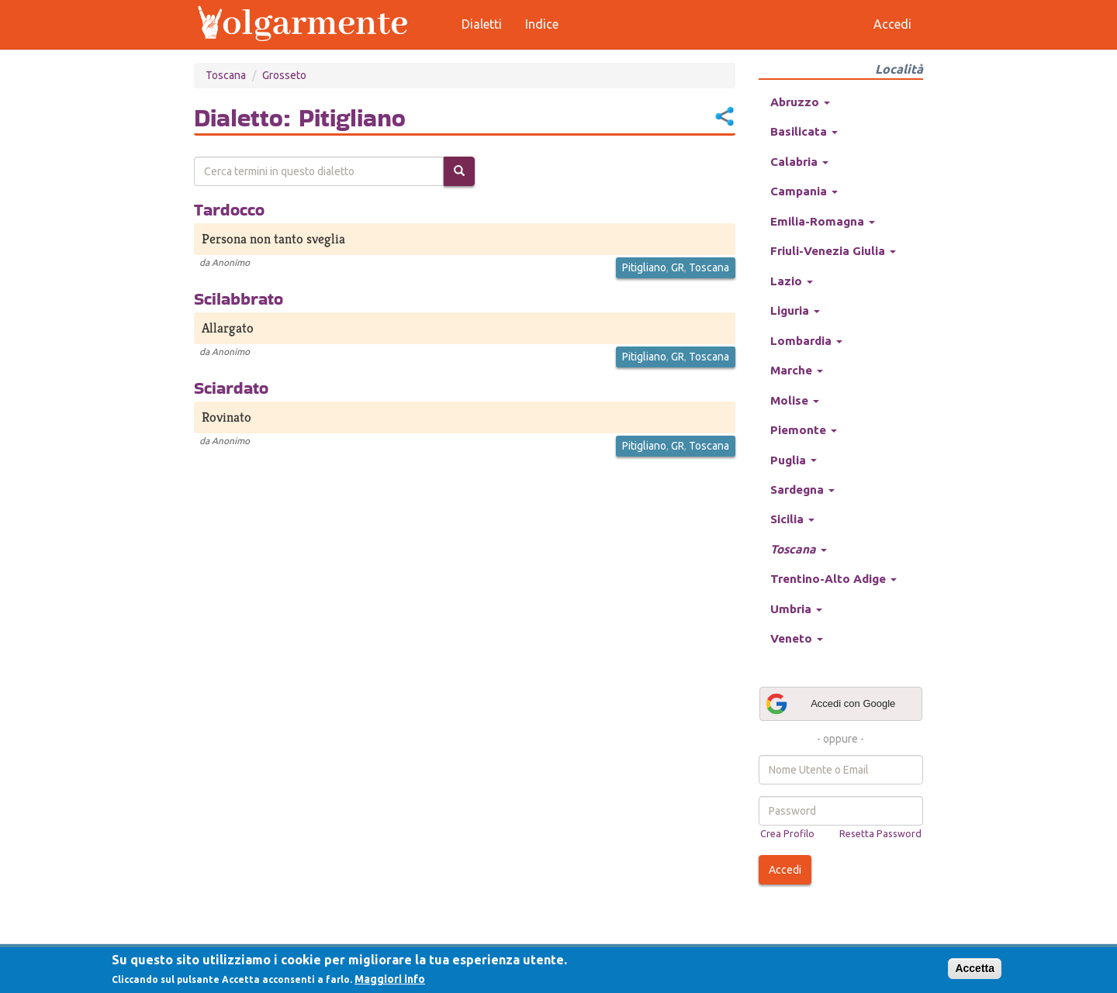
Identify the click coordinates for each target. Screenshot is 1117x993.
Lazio (791, 281)
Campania (804, 191)
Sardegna (802, 489)
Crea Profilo (787, 833)
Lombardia (806, 340)
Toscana (226, 75)
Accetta (974, 968)
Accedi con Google (830, 703)
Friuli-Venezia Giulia (833, 250)
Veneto (796, 638)
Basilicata (804, 131)
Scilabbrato (238, 298)
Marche (796, 370)
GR (677, 267)
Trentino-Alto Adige (833, 578)
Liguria (795, 310)
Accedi (785, 870)
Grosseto (284, 75)
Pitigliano (644, 267)
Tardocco (229, 209)
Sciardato (231, 387)
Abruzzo (800, 102)
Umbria (796, 608)
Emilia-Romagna (822, 221)
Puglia (793, 460)
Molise (794, 400)
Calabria (799, 161)
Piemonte (803, 429)
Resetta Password (880, 833)
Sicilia (792, 519)
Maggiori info (389, 979)
